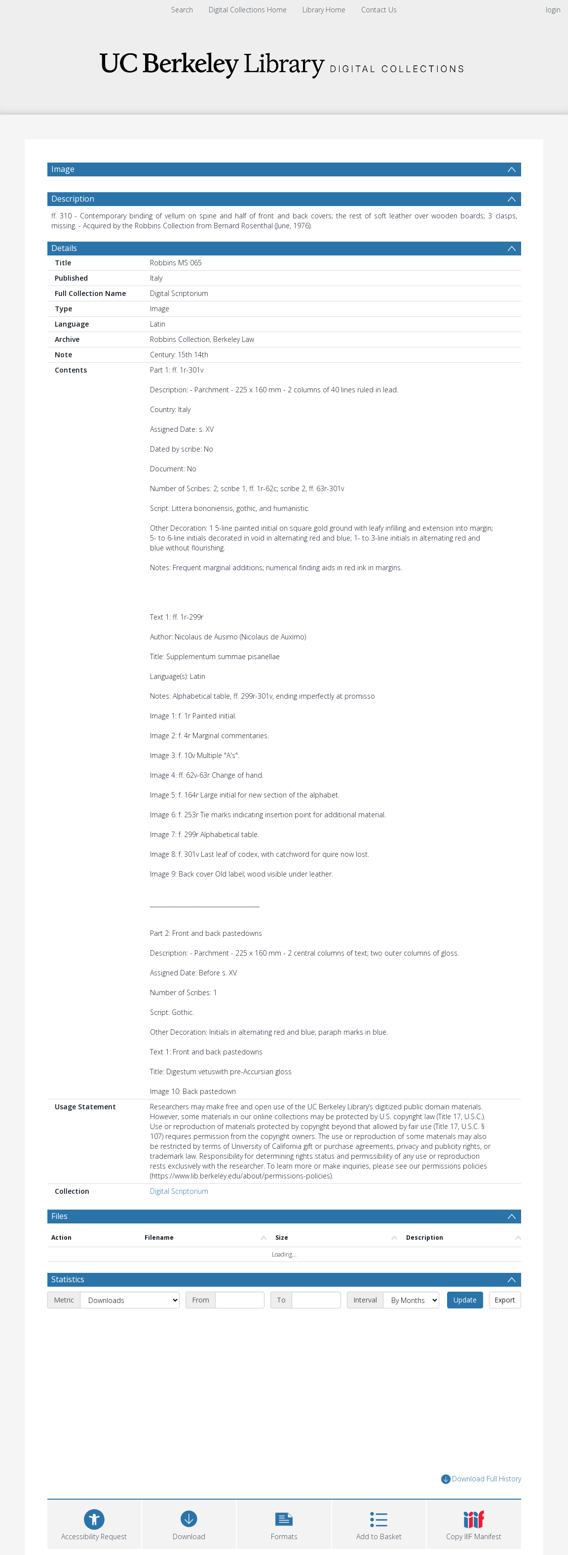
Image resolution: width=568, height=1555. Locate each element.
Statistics (67, 1279)
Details (64, 248)
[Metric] (130, 1300)
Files (59, 1216)
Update (465, 1299)
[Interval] (411, 1300)
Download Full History (481, 1479)
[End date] (316, 1300)
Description (72, 198)
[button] (284, 1523)
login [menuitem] (553, 9)
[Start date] (240, 1300)
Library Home (324, 9)
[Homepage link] (284, 62)
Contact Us (379, 9)
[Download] (189, 1523)
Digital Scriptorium (179, 1191)
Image (63, 169)
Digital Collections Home (248, 9)
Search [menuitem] (182, 9)
